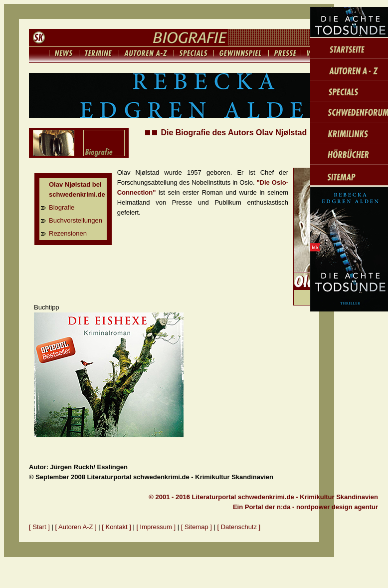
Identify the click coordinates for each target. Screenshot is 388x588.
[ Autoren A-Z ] (76, 527)
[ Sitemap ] (196, 527)
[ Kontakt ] (116, 527)
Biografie (61, 207)
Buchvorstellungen (75, 220)
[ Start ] (39, 527)
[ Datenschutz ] (239, 527)
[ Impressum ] (156, 527)
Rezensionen (68, 233)
